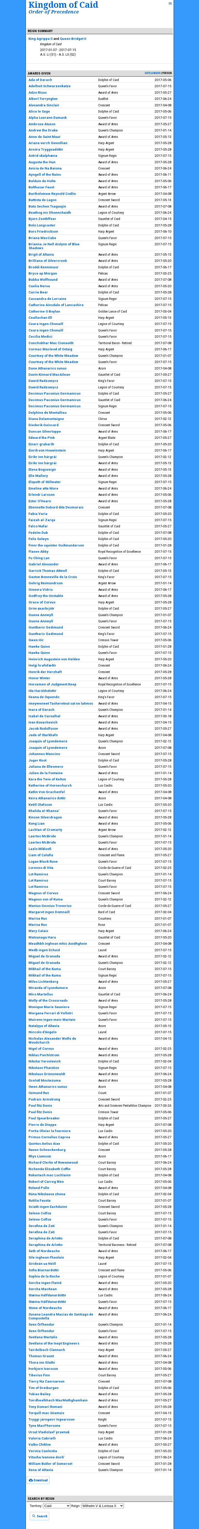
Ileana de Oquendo (44, 697)
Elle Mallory (38, 476)
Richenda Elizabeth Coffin (49, 1169)
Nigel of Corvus (41, 1049)
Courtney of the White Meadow (53, 356)
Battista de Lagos (42, 200)
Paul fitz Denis (40, 1105)
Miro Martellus (41, 994)
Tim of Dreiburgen (44, 1388)
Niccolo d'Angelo (42, 1032)
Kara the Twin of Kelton (47, 779)
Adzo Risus (38, 92)
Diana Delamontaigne (46, 419)
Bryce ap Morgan (43, 273)
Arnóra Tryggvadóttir (46, 149)
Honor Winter (39, 678)
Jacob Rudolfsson (43, 728)
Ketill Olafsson (40, 805)
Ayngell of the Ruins (45, 174)
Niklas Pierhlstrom (44, 1055)
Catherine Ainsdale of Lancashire (56, 305)
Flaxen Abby (38, 551)
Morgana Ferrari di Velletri (51, 1013)
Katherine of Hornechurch (50, 785)
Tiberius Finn (39, 1375)
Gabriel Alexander (44, 564)
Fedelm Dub (38, 533)
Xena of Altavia (41, 1470)
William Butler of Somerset (50, 1464)
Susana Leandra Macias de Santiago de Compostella (61, 1316)
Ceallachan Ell (40, 318)
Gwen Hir (36, 640)
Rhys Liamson (40, 1156)
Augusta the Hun (42, 162)
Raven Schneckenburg (47, 1150)
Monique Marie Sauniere (49, 1007)
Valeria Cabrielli (42, 1438)
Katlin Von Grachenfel (47, 792)
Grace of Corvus (42, 602)
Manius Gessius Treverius (50, 906)
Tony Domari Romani (45, 1407)
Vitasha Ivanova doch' (46, 1457)
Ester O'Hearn (40, 501)
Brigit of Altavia (41, 254)
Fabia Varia (38, 514)
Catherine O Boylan (44, 311)
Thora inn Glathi (42, 1362)
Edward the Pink (42, 438)
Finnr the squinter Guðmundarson (56, 545)
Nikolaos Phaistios (44, 1068)
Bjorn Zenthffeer (42, 219)
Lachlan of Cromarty (45, 830)
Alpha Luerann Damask (48, 118)
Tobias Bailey (40, 1394)
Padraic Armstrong (44, 1099)
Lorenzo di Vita (41, 868)
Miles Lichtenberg (43, 982)
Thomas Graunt (41, 1356)
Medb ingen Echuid (44, 950)
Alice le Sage (39, 111)
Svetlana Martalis (43, 1337)
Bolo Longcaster (42, 225)
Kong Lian (37, 823)
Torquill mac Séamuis (46, 1413)
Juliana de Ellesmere (46, 767)
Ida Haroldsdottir (42, 691)
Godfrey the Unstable (46, 596)
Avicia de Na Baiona (45, 168)
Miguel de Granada (44, 956)
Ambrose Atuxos (42, 124)
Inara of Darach (41, 710)
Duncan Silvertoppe (45, 431)
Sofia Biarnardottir (44, 1270)
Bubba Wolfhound (43, 280)
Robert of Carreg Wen (46, 1182)
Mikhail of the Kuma (45, 969)
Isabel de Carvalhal (44, 716)
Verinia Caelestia (43, 1451)
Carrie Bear (38, 292)
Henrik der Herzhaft (45, 672)
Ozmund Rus (39, 1093)
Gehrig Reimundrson (46, 583)
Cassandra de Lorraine (47, 299)
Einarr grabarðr (41, 444)
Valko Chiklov (40, 1444)
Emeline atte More (43, 488)
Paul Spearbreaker (44, 1118)
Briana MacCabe (42, 238)
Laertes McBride (42, 836)
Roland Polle (39, 1188)
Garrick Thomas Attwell (48, 571)
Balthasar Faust (41, 187)
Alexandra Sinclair (44, 105)
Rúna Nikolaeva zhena (47, 1194)
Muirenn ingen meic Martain (52, 1020)
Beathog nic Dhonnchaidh (50, 213)
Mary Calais (38, 931)
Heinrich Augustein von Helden (54, 659)
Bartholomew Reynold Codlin (52, 194)
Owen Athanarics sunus (48, 1087)
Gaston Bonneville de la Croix (53, 577)
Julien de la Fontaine (46, 773)
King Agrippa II (41, 39)
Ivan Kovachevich (43, 722)
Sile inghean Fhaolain (46, 1257)
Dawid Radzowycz (43, 381)
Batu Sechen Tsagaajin (47, 206)
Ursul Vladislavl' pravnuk (49, 1432)
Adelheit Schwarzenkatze (50, 86)
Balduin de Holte (42, 181)
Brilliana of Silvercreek (48, 261)
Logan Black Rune (43, 861)
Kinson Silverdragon (45, 817)
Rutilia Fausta (40, 1200)
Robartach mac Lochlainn (50, 1175)
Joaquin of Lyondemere (48, 741)
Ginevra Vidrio (41, 590)
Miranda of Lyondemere (48, 988)
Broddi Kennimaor (44, 267)
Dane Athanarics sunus (48, 368)
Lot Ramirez (38, 874)
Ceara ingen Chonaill (46, 324)
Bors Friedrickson (43, 231)
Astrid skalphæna (43, 156)
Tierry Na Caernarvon (47, 1381)
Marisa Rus (38, 918)
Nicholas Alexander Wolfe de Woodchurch (52, 1040)
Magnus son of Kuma (46, 899)
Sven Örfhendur (41, 1324)
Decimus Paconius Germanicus (55, 393)
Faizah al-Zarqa (42, 520)
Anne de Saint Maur (45, 137)
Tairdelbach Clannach (47, 1350)
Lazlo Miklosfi (40, 849)
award (156, 73)
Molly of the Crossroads (48, 1000)
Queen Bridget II (73, 39)
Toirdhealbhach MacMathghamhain (58, 1400)
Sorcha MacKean (43, 1289)
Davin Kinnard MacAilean (49, 374)
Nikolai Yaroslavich (45, 1061)
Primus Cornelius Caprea (49, 1137)
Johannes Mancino (44, 754)
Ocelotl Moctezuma (45, 1080)
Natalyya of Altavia (44, 1026)
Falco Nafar (38, 526)
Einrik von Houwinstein (47, 450)
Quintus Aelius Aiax (44, 1144)
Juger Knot (37, 760)
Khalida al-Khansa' (44, 811)
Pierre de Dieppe (42, 1125)
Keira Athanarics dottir (47, 798)
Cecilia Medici (40, 336)
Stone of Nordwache (45, 1308)
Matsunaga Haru (42, 937)
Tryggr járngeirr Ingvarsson (52, 1419)
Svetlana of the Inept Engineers (54, 1343)
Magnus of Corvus (43, 893)
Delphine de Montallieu (48, 413)
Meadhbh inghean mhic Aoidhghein (58, 944)
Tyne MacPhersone (44, 1426)
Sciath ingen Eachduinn (48, 1207)
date (147, 73)
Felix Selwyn (39, 539)
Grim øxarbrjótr (41, 608)
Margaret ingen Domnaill (49, 912)
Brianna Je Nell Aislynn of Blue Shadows (54, 246)
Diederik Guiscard (44, 425)
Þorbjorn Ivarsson (43, 1369)
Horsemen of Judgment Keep (52, 684)
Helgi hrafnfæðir (42, 665)
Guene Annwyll (41, 615)
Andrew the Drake (43, 130)
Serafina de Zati (42, 1226)
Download (38, 1480)
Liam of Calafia (41, 855)
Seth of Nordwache (44, 1251)
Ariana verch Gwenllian (48, 143)
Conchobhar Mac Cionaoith (51, 343)
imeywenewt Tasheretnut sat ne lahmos (61, 703)
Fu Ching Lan (39, 558)
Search (39, 1516)
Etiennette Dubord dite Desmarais (56, 507)
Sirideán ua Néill (42, 1264)
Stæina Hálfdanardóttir (47, 1295)
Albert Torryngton (43, 99)
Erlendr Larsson (42, 495)
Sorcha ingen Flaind (45, 1283)
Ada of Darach (40, 80)
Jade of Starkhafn (43, 735)
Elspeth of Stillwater (45, 482)
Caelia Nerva (39, 286)
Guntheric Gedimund (46, 627)
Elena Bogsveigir (42, 469)
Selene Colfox (40, 1213)
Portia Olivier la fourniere (50, 1131)
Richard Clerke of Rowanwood (53, 1162)
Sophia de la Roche (44, 1276)
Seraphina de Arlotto (45, 1238)
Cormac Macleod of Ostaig (50, 349)
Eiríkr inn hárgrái (42, 457)
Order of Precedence (54, 11)
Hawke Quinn (39, 646)
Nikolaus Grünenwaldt (47, 1074)
